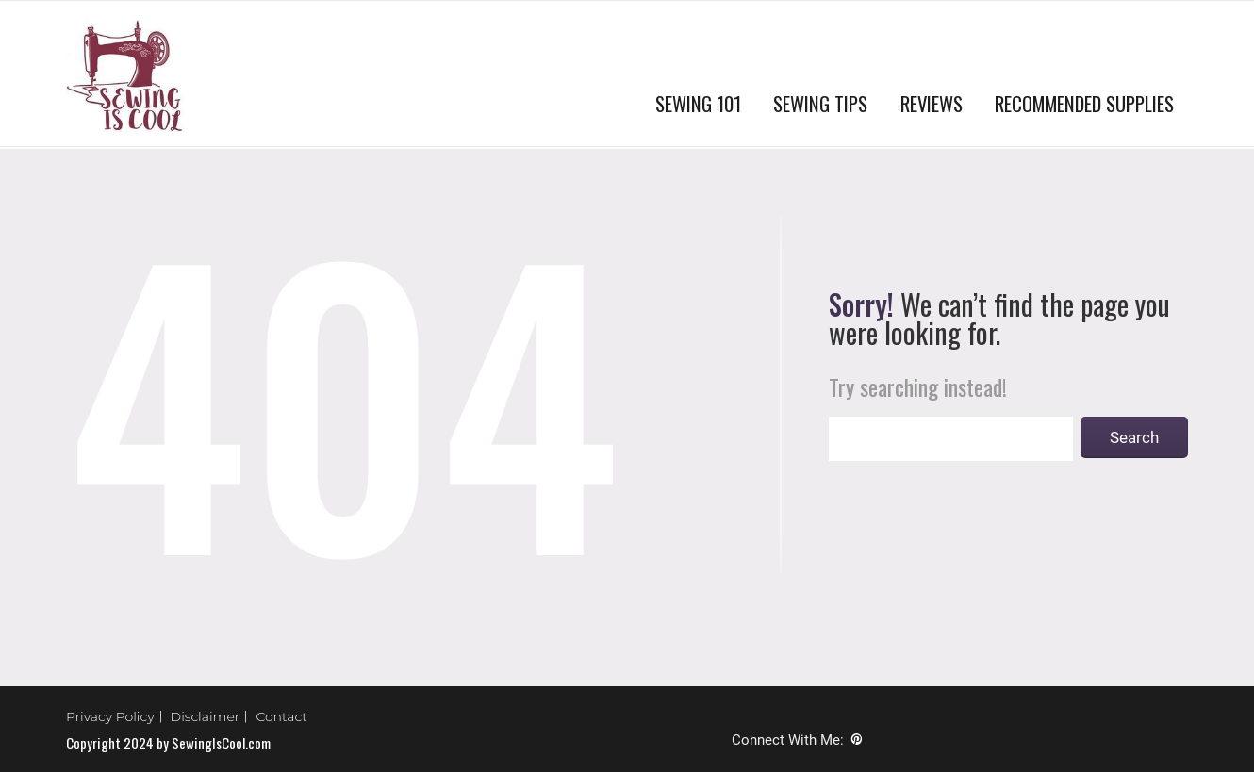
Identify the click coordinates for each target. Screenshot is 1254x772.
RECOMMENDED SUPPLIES (1084, 103)
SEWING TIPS (820, 103)
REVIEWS (931, 103)
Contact (281, 716)
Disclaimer (205, 716)
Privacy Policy (110, 716)
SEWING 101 (698, 103)
